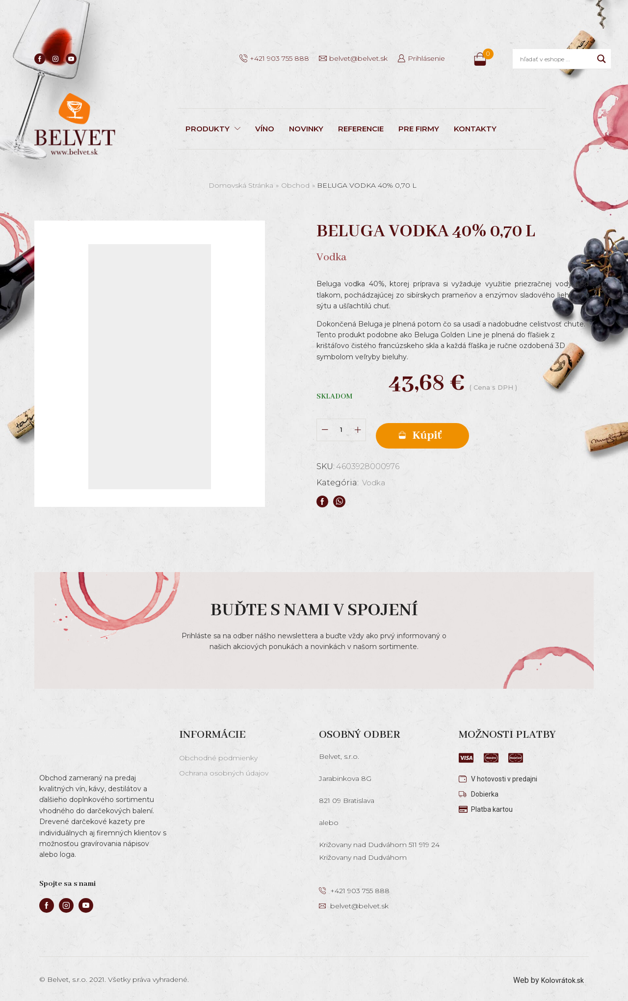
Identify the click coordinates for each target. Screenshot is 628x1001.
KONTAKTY (475, 128)
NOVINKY (306, 128)
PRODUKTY (212, 128)
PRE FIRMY (418, 128)
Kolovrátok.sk (560, 976)
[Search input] (556, 59)
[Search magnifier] (601, 59)
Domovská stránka (241, 185)
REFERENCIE (361, 128)
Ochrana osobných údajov (223, 769)
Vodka (375, 475)
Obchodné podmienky (218, 754)
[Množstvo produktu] (341, 426)
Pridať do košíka (456, 427)
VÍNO (264, 128)
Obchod (295, 185)
